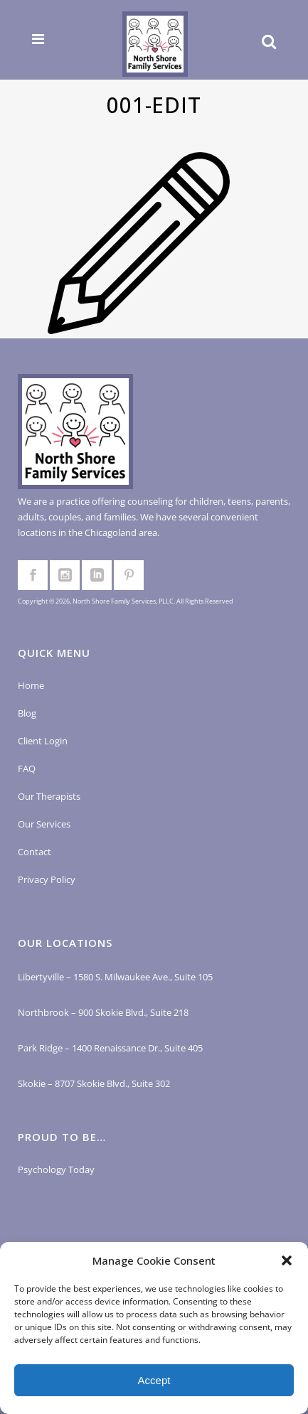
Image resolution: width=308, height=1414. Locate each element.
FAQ (27, 768)
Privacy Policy (46, 879)
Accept (154, 1380)
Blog (27, 713)
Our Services (44, 824)
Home (31, 685)
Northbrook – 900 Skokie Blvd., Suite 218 (103, 1012)
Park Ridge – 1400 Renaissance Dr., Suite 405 (110, 1047)
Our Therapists (49, 796)
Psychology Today (56, 1169)
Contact (34, 851)
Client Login (43, 740)
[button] (287, 1260)
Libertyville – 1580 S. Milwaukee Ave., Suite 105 (115, 976)
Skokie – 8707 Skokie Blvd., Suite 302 (94, 1083)
